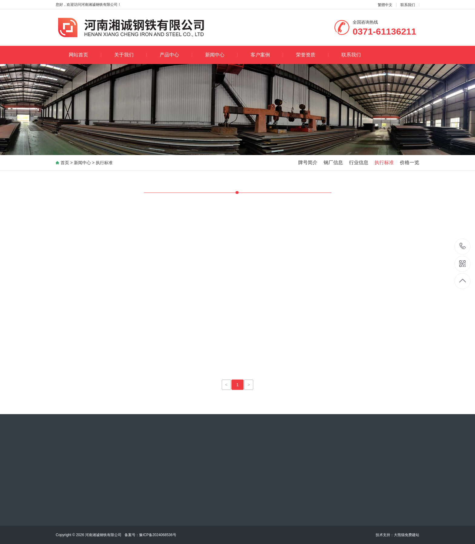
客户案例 (267, 54)
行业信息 (358, 162)
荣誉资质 (312, 54)
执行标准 (104, 162)
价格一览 (409, 162)
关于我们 (130, 54)
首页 (65, 162)
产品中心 (176, 54)
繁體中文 (385, 5)
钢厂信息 (333, 162)
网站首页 (85, 54)
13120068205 (463, 246)
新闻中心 (221, 54)
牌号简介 (307, 162)
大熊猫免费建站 (406, 535)
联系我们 (407, 5)
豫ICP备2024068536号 (148, 535)
